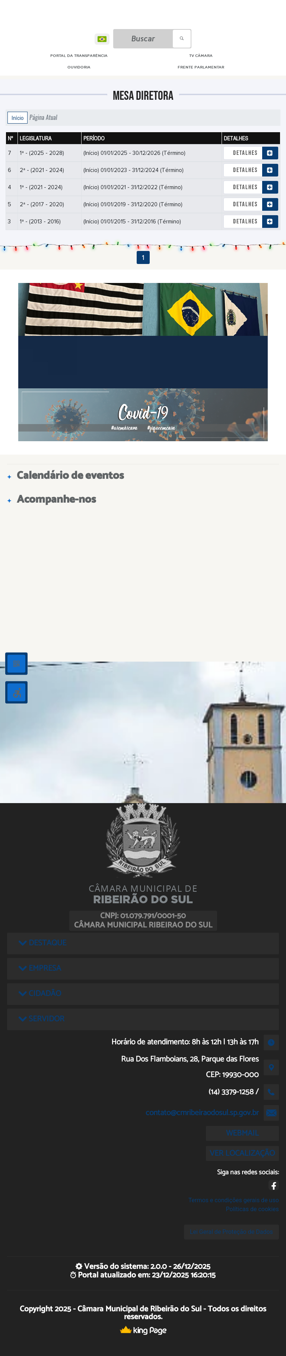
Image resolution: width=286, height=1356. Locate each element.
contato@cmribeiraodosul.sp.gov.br (202, 1113)
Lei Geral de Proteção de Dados (231, 1231)
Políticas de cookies (252, 1209)
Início (17, 117)
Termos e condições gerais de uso (233, 1200)
